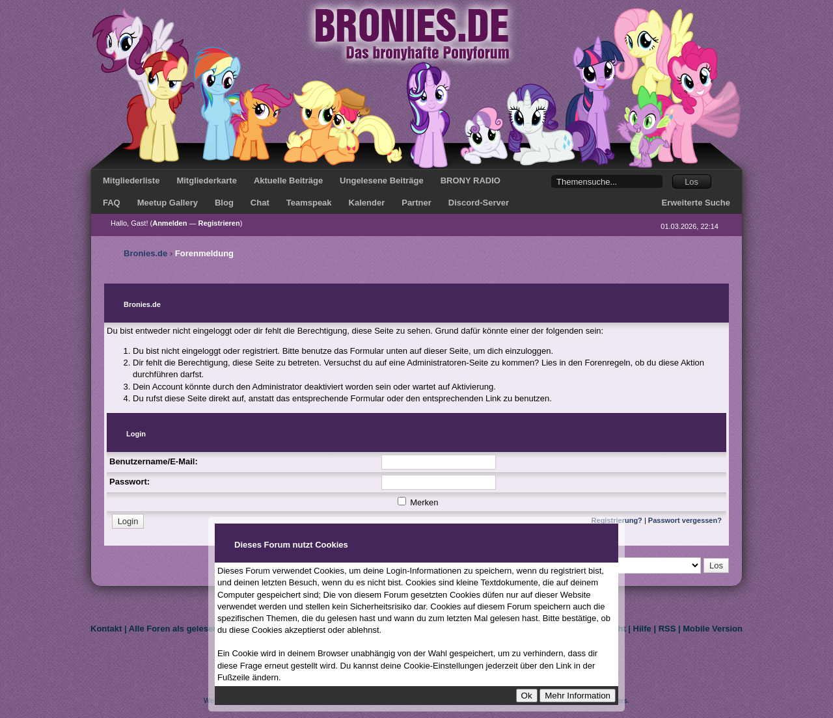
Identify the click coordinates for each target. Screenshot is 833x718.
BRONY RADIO (470, 180)
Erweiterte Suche (696, 202)
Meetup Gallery (167, 202)
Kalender (367, 202)
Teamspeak (309, 202)
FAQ (111, 202)
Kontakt (106, 628)
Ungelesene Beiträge (382, 180)
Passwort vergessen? (685, 520)
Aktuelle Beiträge (288, 180)
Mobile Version (713, 628)
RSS (667, 628)
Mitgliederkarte (206, 180)
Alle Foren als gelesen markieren (195, 628)
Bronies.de (145, 253)
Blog (224, 202)
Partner (416, 202)
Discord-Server (478, 202)
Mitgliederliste (131, 180)
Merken (418, 502)
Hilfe (642, 628)
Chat (260, 202)
